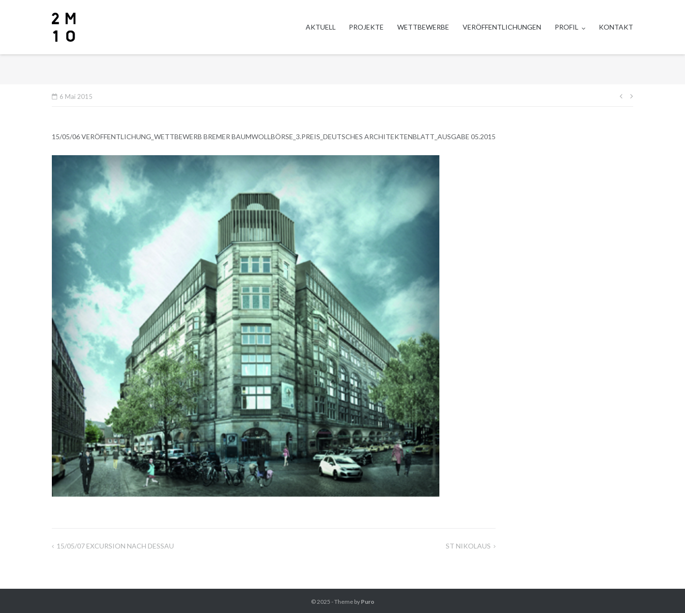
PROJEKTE (366, 27)
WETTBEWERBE (423, 27)
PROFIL (566, 27)
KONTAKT (616, 27)
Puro (367, 601)
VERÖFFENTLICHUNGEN (502, 27)
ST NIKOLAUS (468, 546)
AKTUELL (321, 27)
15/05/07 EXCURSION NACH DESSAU (115, 546)
